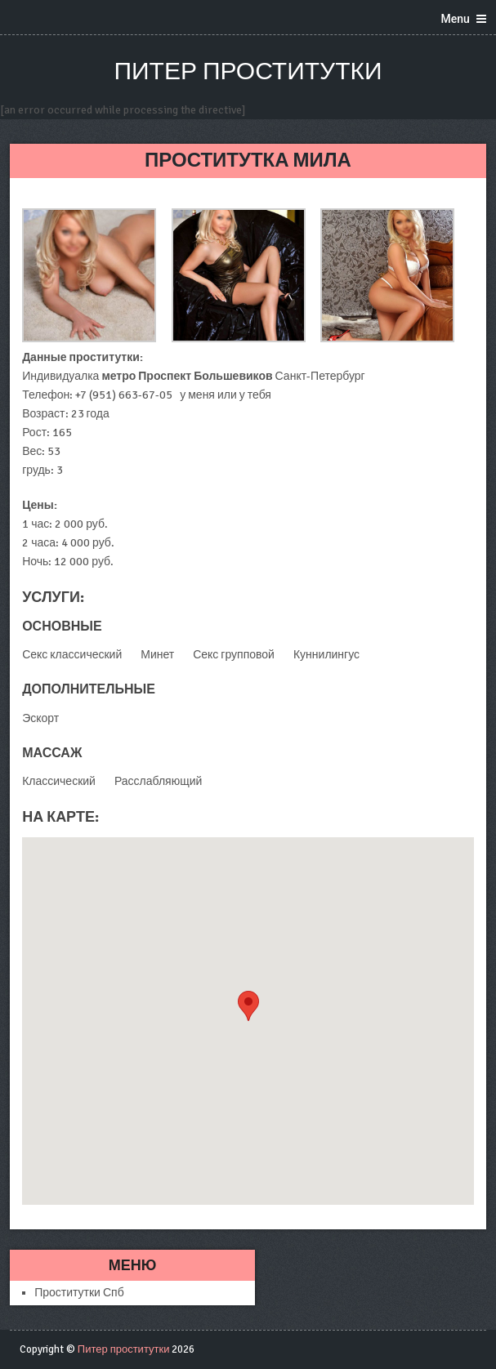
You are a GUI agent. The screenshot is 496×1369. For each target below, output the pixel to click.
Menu (455, 19)
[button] (248, 1006)
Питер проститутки (248, 71)
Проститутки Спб (79, 1293)
